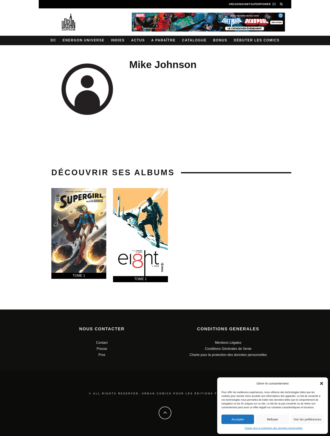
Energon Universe (84, 40)
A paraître (163, 40)
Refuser (272, 419)
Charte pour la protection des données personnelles (274, 428)
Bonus (220, 40)
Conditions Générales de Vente (228, 348)
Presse (102, 348)
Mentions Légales (228, 342)
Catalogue (194, 40)
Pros (101, 355)
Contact (102, 342)
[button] (321, 383)
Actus (138, 40)
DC (53, 40)
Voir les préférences (307, 419)
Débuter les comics (256, 40)
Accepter (238, 419)
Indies (118, 40)
